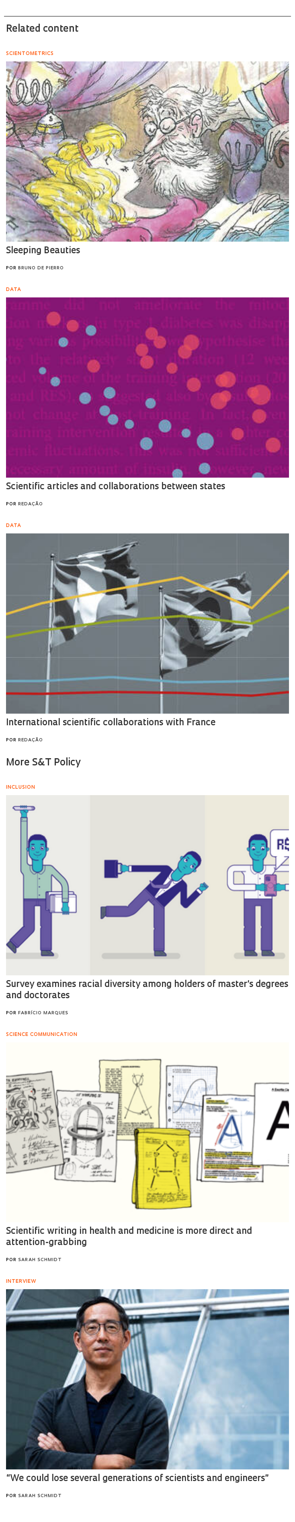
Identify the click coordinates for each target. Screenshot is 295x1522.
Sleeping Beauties (43, 251)
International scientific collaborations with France (110, 723)
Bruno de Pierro (41, 268)
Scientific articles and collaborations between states (115, 487)
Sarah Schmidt (40, 1260)
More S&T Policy (43, 763)
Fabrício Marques (43, 1013)
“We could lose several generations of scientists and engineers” (137, 1478)
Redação (30, 504)
